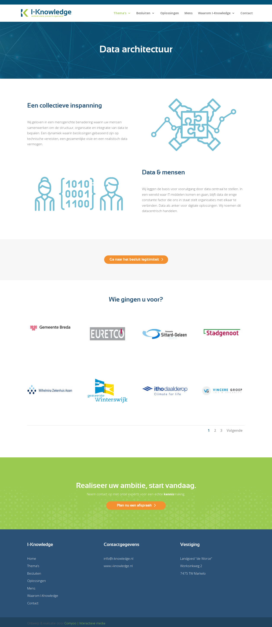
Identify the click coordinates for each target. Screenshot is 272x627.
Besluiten (143, 13)
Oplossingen (169, 13)
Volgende (235, 430)
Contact (246, 13)
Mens (188, 13)
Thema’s (119, 13)
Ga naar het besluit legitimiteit (134, 259)
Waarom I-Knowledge (214, 13)
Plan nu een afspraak (134, 505)
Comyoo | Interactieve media (84, 623)
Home (31, 558)
